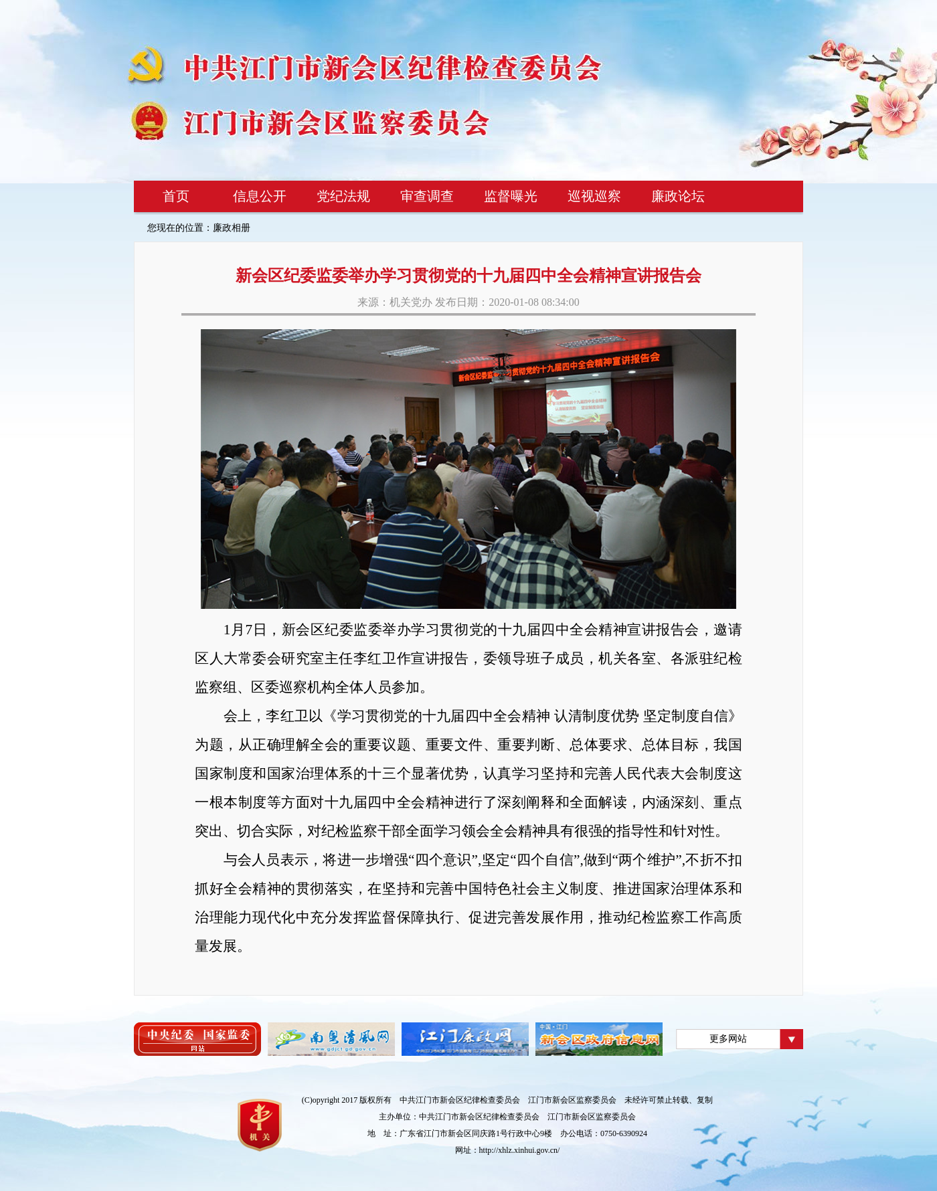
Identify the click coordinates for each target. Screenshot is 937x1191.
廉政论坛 (678, 196)
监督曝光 (510, 196)
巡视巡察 (594, 196)
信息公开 (259, 196)
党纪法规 (343, 196)
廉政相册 (231, 228)
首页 (176, 196)
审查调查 (427, 196)
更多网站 (728, 1039)
